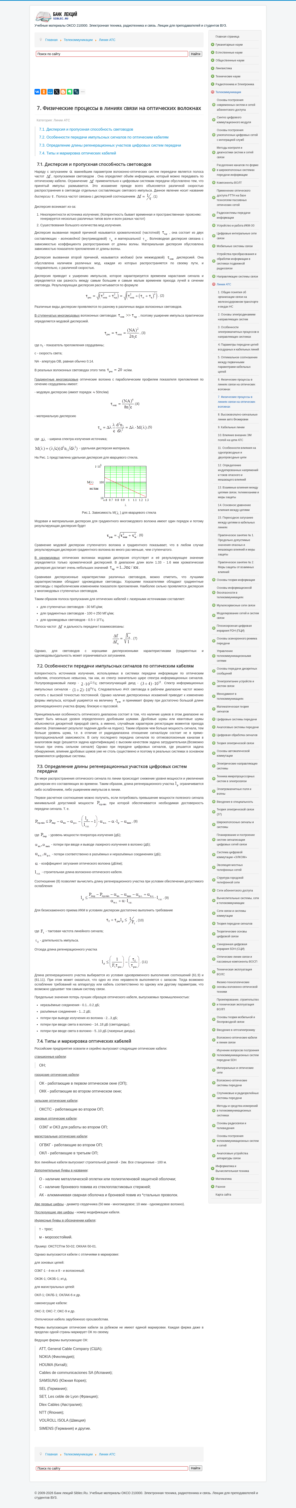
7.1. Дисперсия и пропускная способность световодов (86, 129)
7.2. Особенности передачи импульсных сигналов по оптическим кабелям (104, 137)
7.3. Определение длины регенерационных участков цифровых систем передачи (110, 145)
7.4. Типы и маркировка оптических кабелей (77, 153)
